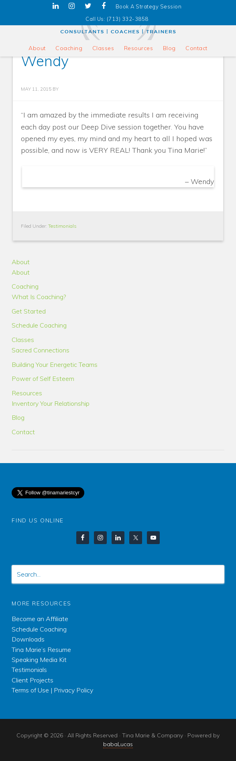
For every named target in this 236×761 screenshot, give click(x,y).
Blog (18, 417)
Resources (27, 393)
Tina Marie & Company (118, 26)
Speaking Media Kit (39, 660)
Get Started (29, 311)
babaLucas (118, 744)
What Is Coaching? (39, 297)
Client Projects (32, 680)
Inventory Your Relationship (51, 403)
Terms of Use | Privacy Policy (52, 690)
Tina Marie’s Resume (41, 650)
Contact (23, 432)
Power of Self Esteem (43, 378)
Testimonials (62, 226)
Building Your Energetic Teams (55, 364)
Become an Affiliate (40, 619)
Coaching (25, 286)
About (21, 262)
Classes (23, 340)
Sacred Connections (40, 350)
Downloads (28, 639)
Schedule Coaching (39, 325)
